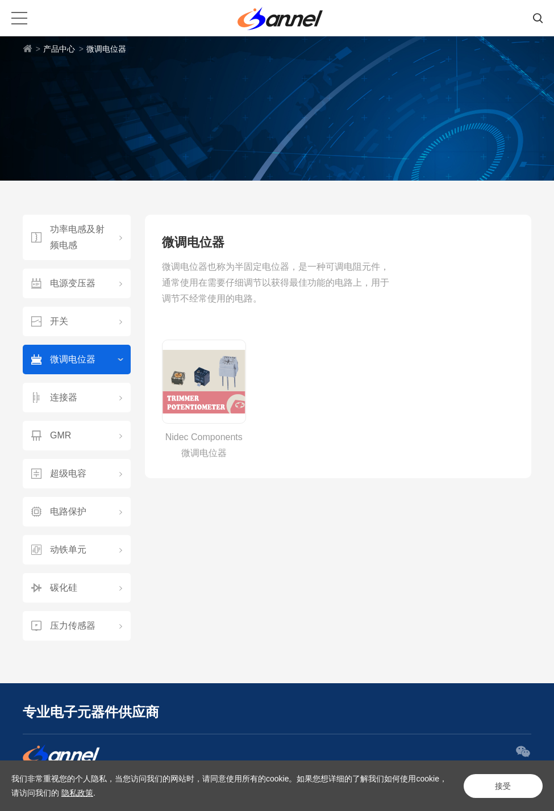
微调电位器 (106, 48)
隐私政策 (77, 792)
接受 (503, 786)
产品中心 (59, 48)
